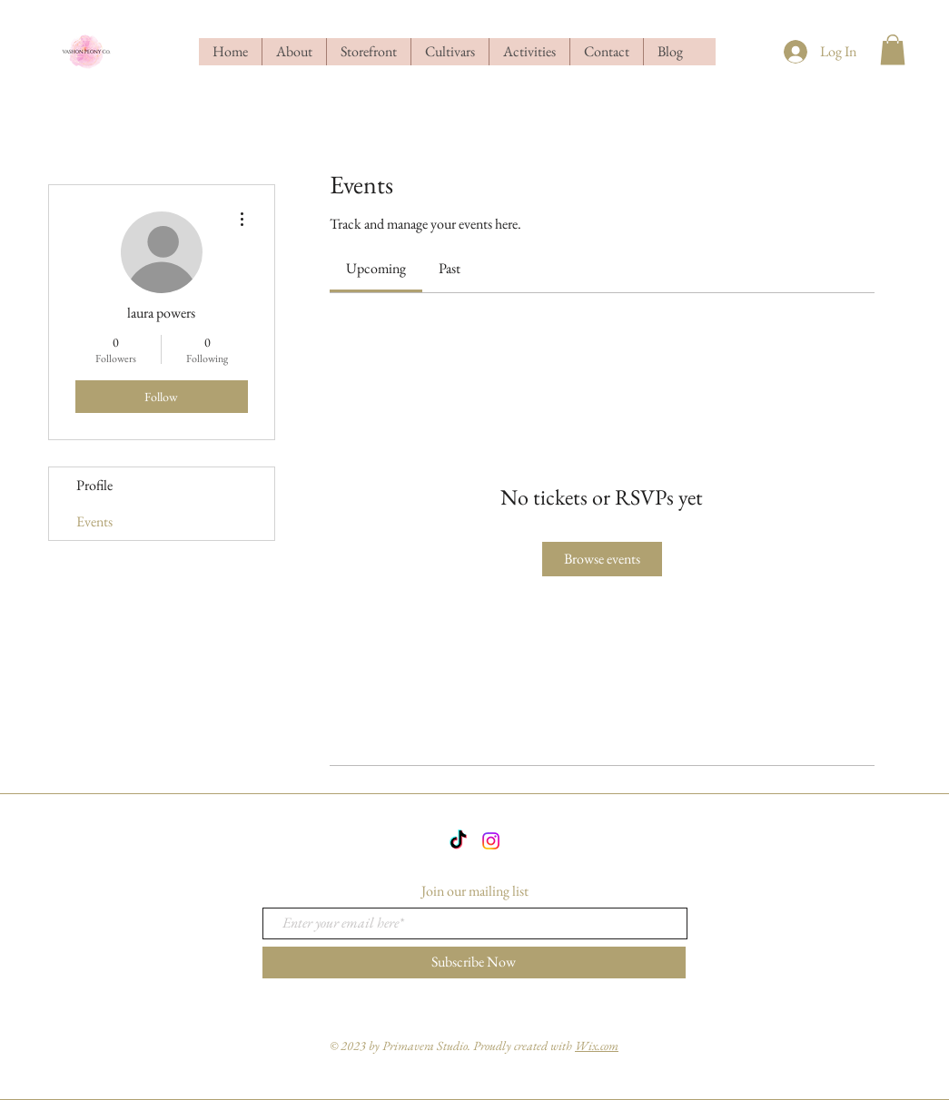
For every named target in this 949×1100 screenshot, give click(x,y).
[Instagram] (490, 841)
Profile (94, 485)
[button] (892, 49)
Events (94, 521)
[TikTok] (458, 841)
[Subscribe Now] (474, 962)
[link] (376, 268)
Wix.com (596, 1045)
